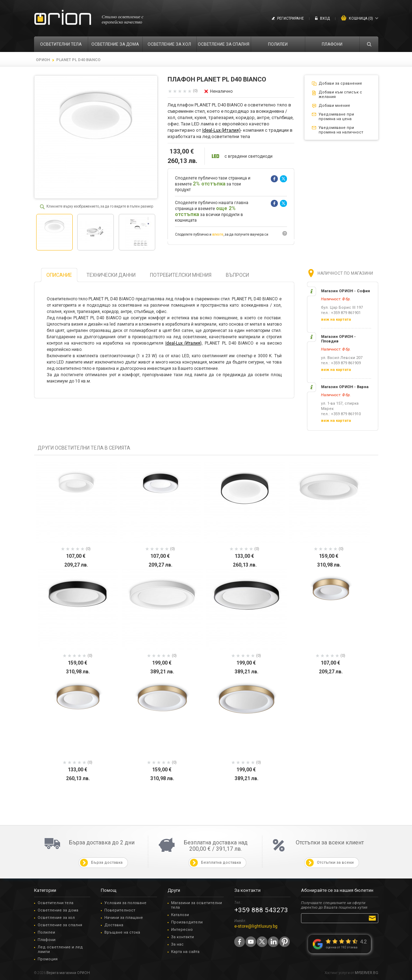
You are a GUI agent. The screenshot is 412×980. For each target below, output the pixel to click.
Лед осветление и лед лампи (60, 949)
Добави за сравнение (340, 83)
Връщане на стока (122, 932)
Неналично (221, 91)
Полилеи (46, 932)
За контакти (182, 937)
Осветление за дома (58, 910)
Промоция (48, 959)
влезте (217, 234)
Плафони (46, 939)
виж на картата (336, 319)
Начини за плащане (123, 917)
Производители (187, 922)
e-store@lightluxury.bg (255, 926)
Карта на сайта (185, 951)
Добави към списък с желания (340, 94)
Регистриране (290, 18)
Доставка (113, 925)
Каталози (180, 915)
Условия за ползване (125, 903)
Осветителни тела (55, 903)
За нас (177, 944)
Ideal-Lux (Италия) (221, 130)
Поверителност (119, 910)
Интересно (182, 929)
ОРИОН (43, 60)
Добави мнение (334, 105)
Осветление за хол (56, 917)
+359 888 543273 (261, 910)
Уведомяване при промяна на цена (336, 116)
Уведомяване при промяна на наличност (341, 130)
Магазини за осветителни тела (196, 905)
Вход (325, 18)
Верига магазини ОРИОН (68, 973)
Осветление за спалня (60, 925)
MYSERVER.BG (366, 973)
